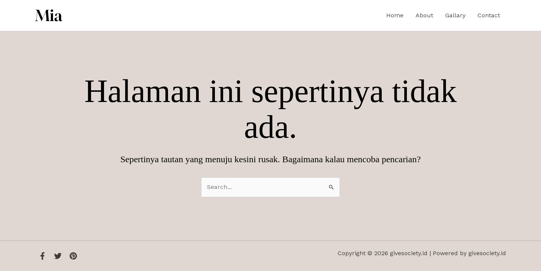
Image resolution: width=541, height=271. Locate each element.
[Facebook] (42, 255)
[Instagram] (73, 255)
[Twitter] (57, 255)
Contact (489, 15)
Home (394, 15)
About (424, 15)
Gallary (455, 15)
